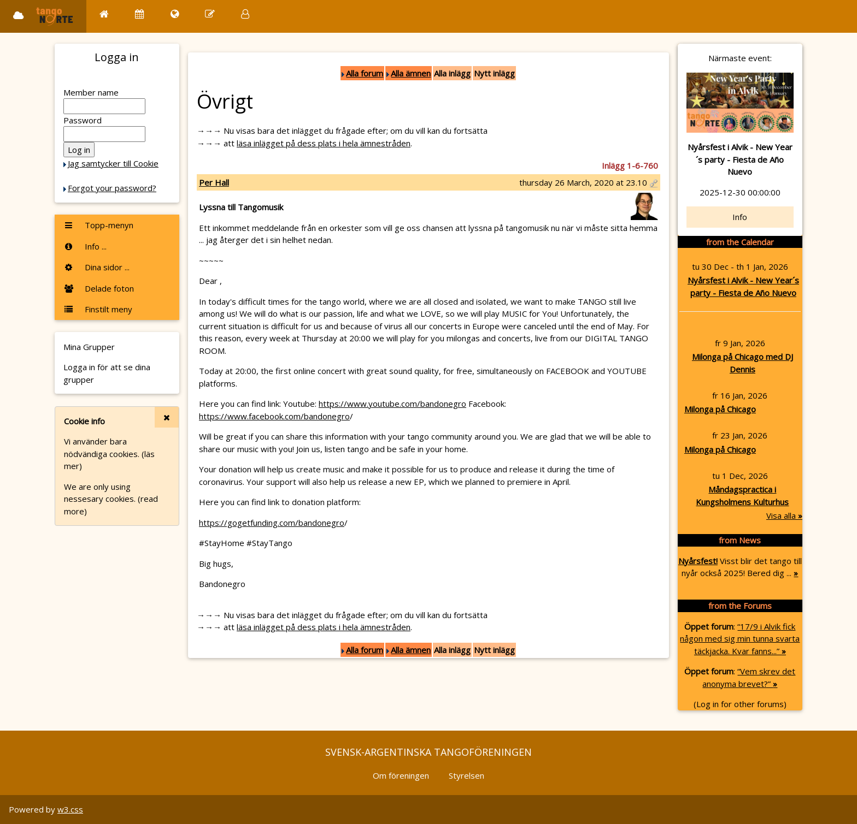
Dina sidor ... (96, 267)
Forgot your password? (112, 187)
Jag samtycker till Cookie (113, 163)
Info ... (85, 246)
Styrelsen (466, 775)
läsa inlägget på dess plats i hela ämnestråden (323, 143)
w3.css (70, 809)
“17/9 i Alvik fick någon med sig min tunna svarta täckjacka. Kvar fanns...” (740, 638)
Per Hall (214, 182)
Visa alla (784, 515)
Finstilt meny (97, 309)
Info (739, 216)
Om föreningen (401, 775)
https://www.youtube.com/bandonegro (392, 403)
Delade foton (98, 288)
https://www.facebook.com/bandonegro (274, 416)
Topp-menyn (98, 225)
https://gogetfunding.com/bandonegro (271, 522)
